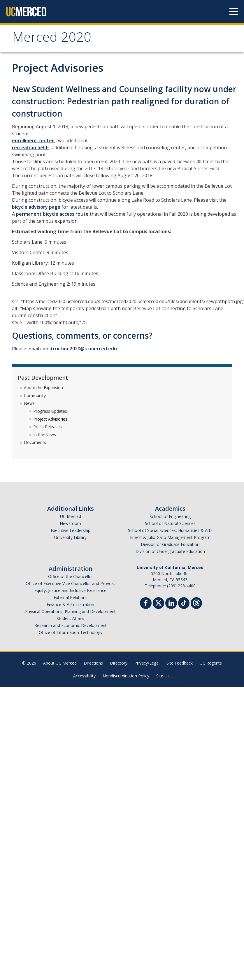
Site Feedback (179, 663)
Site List (163, 676)
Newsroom (70, 523)
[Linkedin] (171, 604)
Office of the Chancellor (70, 576)
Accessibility (84, 676)
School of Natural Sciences (170, 523)
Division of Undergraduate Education (170, 551)
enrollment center (33, 140)
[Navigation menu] (234, 11)
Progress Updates (50, 411)
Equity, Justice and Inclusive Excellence (70, 590)
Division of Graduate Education (170, 544)
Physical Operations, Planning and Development (70, 611)
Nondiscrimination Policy (126, 676)
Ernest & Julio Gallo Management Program (170, 537)
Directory (118, 663)
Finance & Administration (70, 604)
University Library (70, 537)
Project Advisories (50, 419)
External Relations (70, 597)
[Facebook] (145, 604)
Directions (93, 663)
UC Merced (70, 516)
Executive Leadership (70, 530)
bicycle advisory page (36, 207)
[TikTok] (183, 602)
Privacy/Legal (146, 663)
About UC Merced (60, 663)
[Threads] (196, 602)
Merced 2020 (52, 39)
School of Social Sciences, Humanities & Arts (170, 530)
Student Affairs (70, 618)
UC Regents (211, 663)
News (29, 403)
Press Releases (47, 426)
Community (35, 395)
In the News (44, 434)
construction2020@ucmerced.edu (78, 348)
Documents (35, 442)
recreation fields (31, 147)
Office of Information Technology (70, 632)
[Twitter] (158, 602)
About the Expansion (43, 387)
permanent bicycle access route (52, 214)
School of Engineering (170, 516)
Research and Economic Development (70, 625)
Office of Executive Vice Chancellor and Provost (70, 583)
